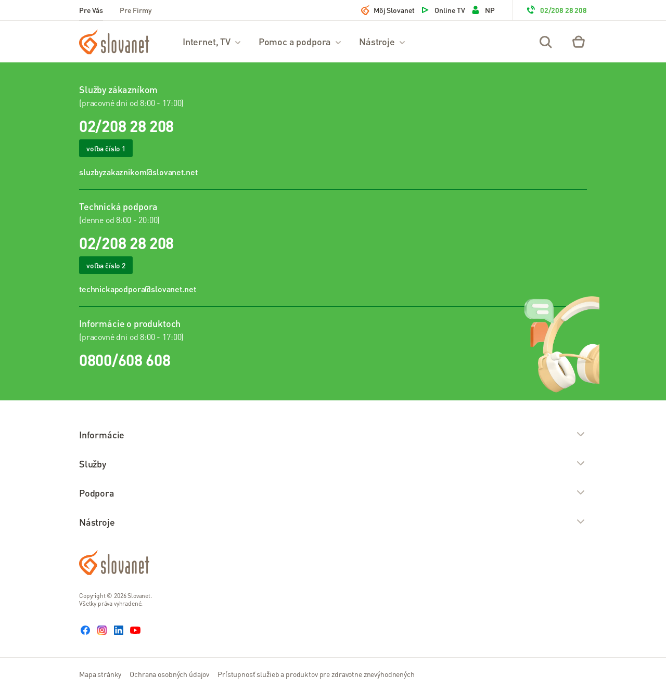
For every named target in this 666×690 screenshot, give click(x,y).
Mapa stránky (100, 674)
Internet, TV (212, 41)
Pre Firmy (136, 10)
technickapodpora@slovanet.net (137, 288)
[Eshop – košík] (578, 41)
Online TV (442, 10)
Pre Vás (91, 10)
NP (482, 10)
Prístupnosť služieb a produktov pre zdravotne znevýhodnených (316, 674)
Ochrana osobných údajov (169, 674)
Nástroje (382, 41)
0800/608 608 (124, 359)
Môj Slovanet (388, 10)
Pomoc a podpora (300, 41)
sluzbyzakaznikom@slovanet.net (138, 171)
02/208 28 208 (556, 10)
